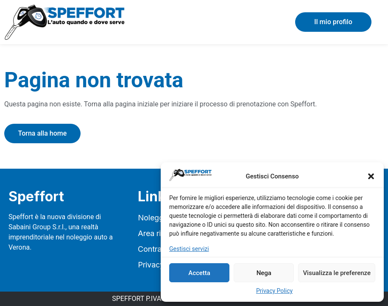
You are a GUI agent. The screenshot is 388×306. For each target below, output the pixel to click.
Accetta (199, 273)
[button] (371, 176)
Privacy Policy (274, 290)
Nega (264, 273)
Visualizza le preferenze (337, 273)
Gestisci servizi (189, 248)
